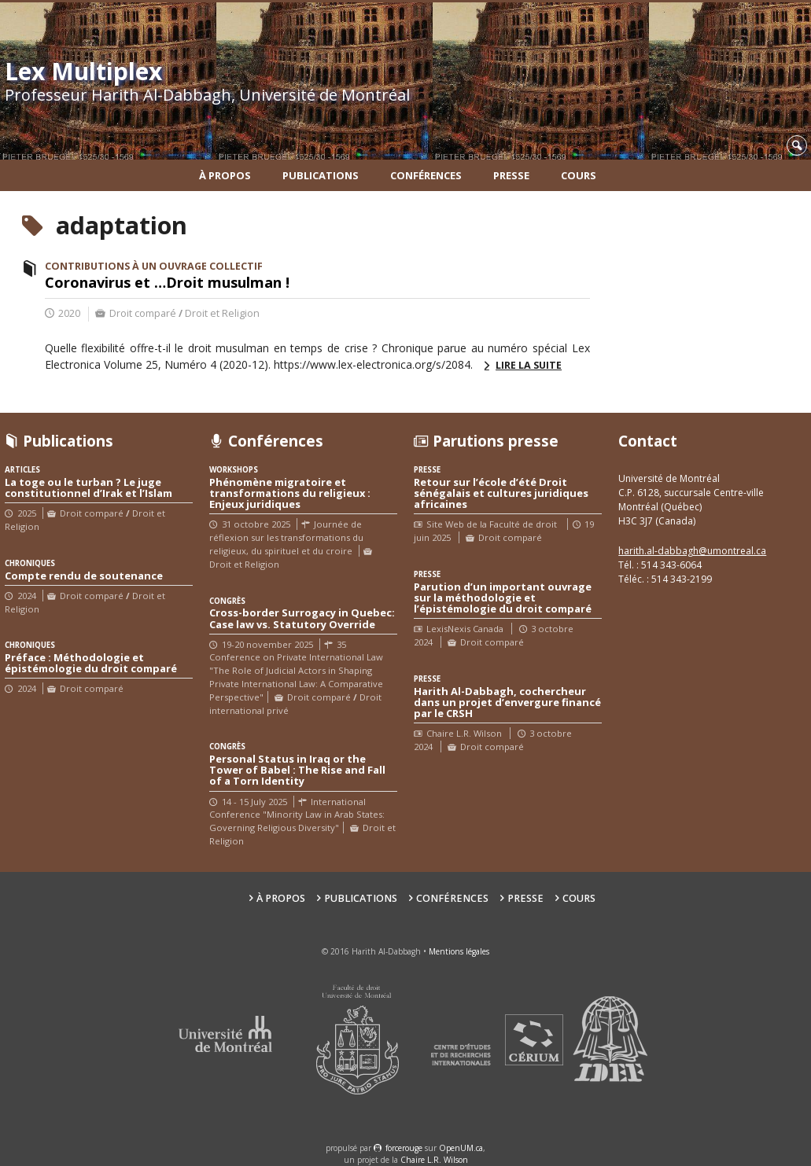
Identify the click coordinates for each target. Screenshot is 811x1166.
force (403, 1147)
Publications (320, 175)
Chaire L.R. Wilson (434, 1159)
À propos (225, 175)
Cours (578, 175)
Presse (511, 175)
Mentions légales (459, 951)
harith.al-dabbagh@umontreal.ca (692, 550)
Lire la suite (529, 365)
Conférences (426, 175)
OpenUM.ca (461, 1147)
